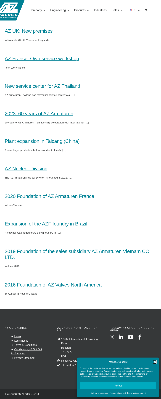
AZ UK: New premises (29, 31)
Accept (118, 385)
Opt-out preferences (99, 393)
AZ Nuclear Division (26, 168)
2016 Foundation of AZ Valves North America (53, 285)
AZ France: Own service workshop (42, 58)
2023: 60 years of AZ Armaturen (39, 113)
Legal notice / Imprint (136, 393)
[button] (154, 361)
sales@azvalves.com (73, 360)
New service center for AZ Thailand (42, 86)
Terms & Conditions (25, 345)
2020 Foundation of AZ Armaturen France (49, 196)
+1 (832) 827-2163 (71, 365)
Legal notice (21, 340)
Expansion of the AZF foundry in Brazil (46, 224)
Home (17, 336)
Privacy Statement (118, 393)
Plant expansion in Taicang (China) (42, 141)
